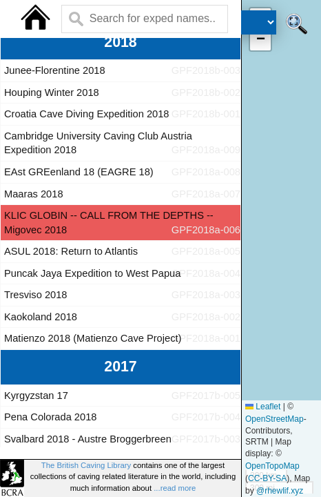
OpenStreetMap (274, 419)
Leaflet (262, 406)
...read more (175, 488)
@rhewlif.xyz (279, 491)
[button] (260, 40)
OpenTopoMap (272, 466)
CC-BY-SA (267, 478)
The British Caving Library (86, 465)
